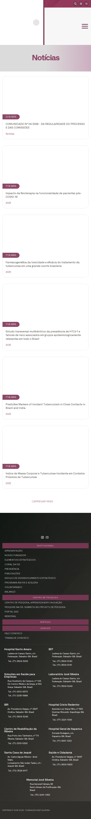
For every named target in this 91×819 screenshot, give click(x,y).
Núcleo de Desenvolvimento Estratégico (30, 578)
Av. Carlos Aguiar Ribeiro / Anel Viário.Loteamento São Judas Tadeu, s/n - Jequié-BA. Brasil (25, 761)
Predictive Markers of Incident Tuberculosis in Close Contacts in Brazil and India (45, 406)
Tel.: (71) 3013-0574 (18, 692)
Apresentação (14, 551)
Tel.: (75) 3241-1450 (40, 795)
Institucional (45, 546)
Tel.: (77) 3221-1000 (62, 720)
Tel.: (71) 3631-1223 (62, 741)
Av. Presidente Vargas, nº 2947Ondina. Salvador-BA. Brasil (23, 710)
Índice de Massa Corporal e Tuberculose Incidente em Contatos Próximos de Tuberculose (45, 475)
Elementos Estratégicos (20, 560)
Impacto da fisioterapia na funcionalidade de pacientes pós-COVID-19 (44, 195)
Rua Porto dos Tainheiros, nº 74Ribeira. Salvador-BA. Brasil (23, 737)
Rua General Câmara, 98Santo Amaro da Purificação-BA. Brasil (45, 787)
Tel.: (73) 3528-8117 (18, 771)
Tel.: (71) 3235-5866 (18, 696)
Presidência (12, 569)
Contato (46, 628)
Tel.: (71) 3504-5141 (62, 665)
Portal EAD (11, 612)
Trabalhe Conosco (17, 638)
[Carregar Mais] (45, 501)
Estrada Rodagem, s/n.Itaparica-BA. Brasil (63, 734)
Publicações (12, 574)
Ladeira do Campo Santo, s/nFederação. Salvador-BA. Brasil (22, 655)
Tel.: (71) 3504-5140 (62, 661)
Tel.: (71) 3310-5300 (18, 744)
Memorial (10, 616)
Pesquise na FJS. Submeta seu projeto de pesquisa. (35, 607)
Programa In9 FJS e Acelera (21, 583)
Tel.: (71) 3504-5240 (62, 686)
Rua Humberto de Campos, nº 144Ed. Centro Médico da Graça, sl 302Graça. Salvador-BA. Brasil (25, 684)
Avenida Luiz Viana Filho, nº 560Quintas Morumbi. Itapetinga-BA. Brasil (68, 712)
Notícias (10, 134)
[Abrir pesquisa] (75, 3)
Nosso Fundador (15, 555)
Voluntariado (13, 587)
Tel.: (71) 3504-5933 (62, 765)
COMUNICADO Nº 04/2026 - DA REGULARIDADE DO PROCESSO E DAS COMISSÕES (45, 126)
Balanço (10, 592)
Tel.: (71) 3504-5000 (18, 661)
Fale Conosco (13, 634)
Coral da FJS (12, 565)
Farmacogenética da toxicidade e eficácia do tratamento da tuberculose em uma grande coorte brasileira (43, 264)
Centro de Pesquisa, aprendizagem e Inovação (33, 603)
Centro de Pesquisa (45, 597)
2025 (8, 203)
